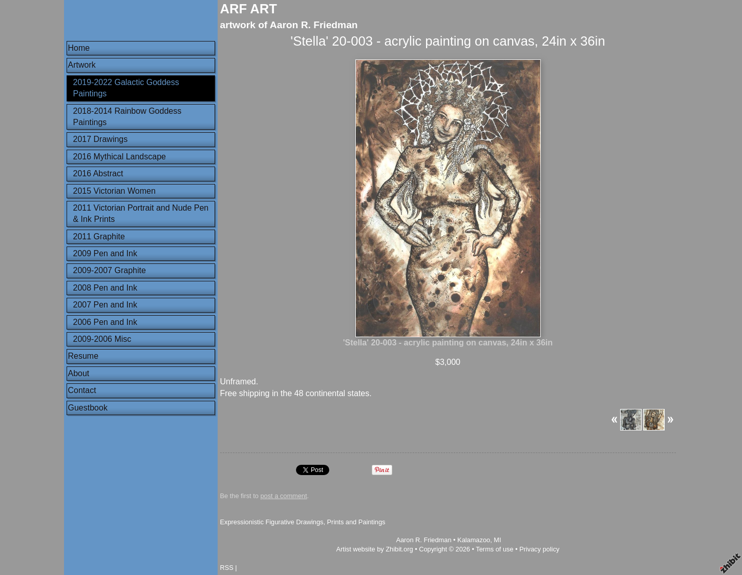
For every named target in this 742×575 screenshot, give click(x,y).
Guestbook (88, 407)
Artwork (82, 64)
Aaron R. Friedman (423, 540)
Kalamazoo (473, 540)
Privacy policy (539, 549)
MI (497, 540)
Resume (83, 356)
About (79, 373)
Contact (82, 390)
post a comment (283, 496)
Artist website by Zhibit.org (374, 549)
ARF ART (248, 9)
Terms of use (494, 549)
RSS (227, 567)
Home (79, 48)
